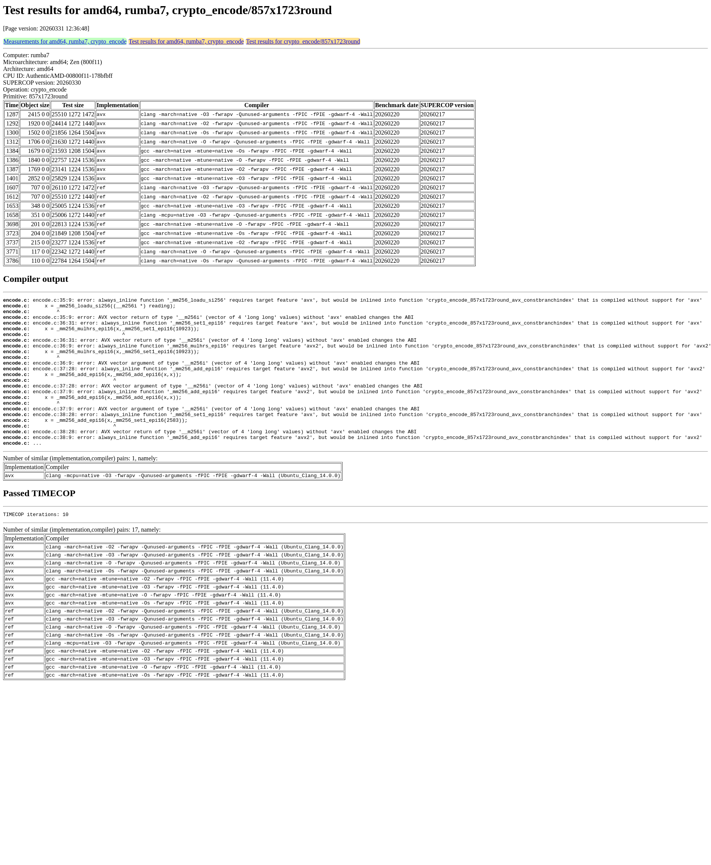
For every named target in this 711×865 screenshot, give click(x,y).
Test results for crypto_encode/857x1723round (303, 41)
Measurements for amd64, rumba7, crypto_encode (65, 41)
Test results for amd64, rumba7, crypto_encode (186, 41)
